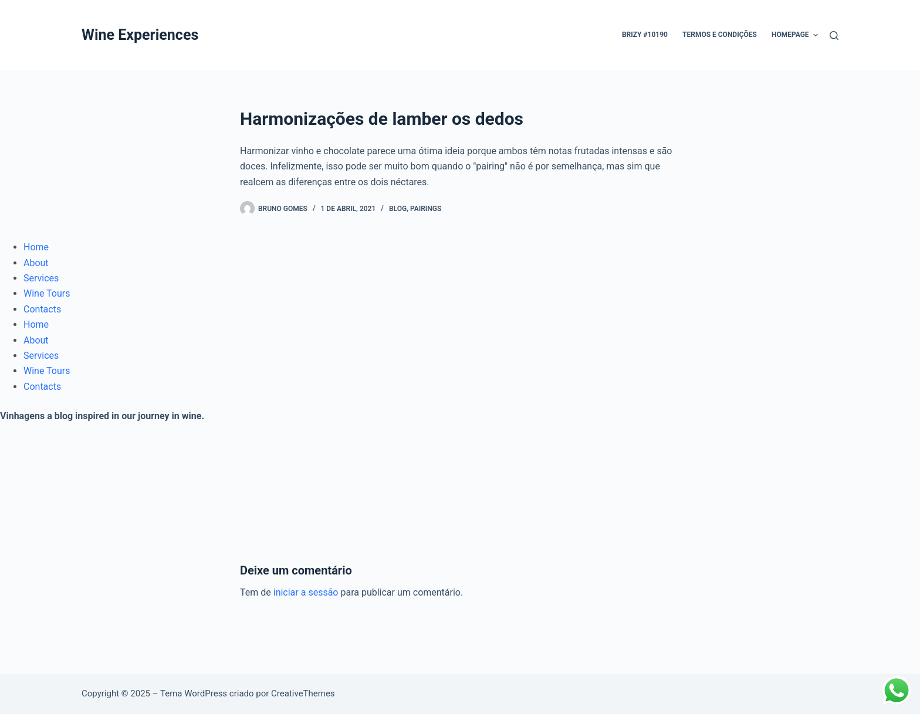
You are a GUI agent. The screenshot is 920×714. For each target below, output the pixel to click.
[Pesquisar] (834, 35)
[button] (815, 35)
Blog (398, 209)
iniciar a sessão (306, 592)
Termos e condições (719, 34)
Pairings (425, 209)
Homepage (795, 35)
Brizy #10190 (645, 34)
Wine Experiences (140, 34)
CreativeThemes (303, 693)
